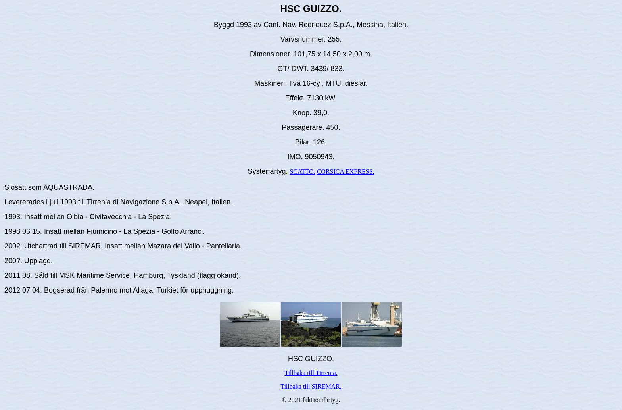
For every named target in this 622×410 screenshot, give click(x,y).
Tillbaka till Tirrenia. (310, 373)
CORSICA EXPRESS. (345, 171)
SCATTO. (302, 171)
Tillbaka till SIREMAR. (311, 386)
